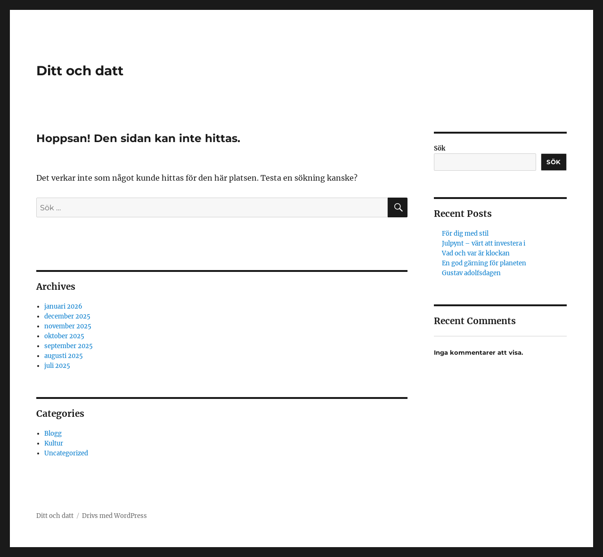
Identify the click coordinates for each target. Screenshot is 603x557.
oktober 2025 (64, 336)
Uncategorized (66, 453)
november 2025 (67, 326)
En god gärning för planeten (484, 263)
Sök (439, 148)
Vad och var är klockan (476, 253)
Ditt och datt (79, 71)
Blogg (53, 434)
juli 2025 (57, 366)
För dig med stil (465, 234)
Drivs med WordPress (114, 516)
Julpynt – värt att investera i (483, 243)
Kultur (53, 443)
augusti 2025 (63, 356)
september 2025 (68, 346)
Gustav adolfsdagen (471, 273)
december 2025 (67, 316)
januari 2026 (63, 306)
